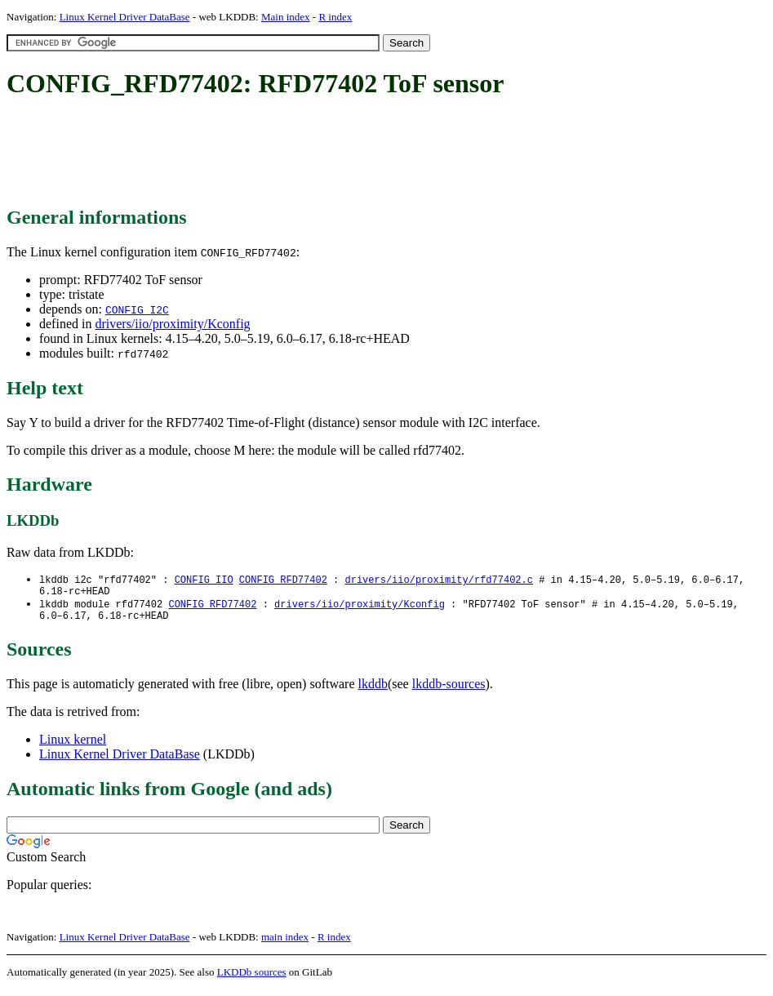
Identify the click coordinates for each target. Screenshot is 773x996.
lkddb (373, 690)
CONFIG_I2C (137, 309)
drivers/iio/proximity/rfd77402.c (438, 580)
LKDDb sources (252, 978)
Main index (285, 17)
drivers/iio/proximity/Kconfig (172, 324)
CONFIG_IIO (204, 580)
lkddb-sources (449, 690)
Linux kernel (72, 746)
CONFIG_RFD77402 (283, 580)
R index (335, 17)
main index (285, 943)
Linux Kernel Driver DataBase (125, 17)
